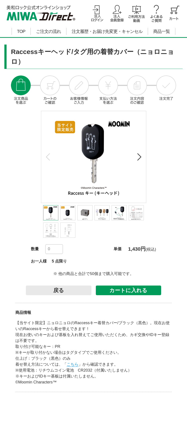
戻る (58, 290)
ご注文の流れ (48, 31)
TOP (21, 31)
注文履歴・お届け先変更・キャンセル (107, 31)
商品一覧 (161, 31)
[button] (139, 157)
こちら (72, 364)
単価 (117, 249)
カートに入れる (128, 290)
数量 (35, 249)
